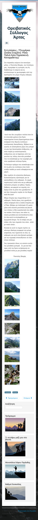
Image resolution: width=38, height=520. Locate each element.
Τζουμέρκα (8, 392)
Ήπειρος (15, 392)
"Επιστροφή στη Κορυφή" (27, 511)
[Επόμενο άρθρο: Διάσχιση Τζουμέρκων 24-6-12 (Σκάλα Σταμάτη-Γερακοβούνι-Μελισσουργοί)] (28, 398)
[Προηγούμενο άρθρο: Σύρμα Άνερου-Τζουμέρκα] (11, 398)
